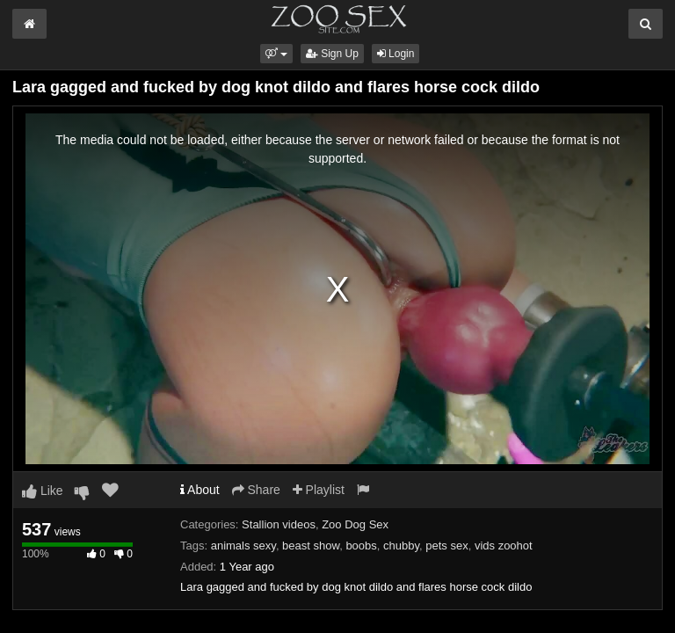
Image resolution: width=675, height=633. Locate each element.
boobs (360, 545)
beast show (310, 545)
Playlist (319, 490)
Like (42, 491)
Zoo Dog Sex (355, 524)
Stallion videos (279, 524)
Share (256, 490)
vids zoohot (504, 545)
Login (396, 53)
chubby (401, 545)
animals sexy (243, 545)
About (200, 490)
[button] (276, 53)
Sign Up (332, 53)
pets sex (446, 545)
